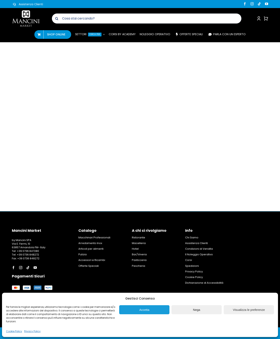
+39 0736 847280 (28, 251)
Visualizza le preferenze (249, 309)
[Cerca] (57, 18)
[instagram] (252, 3)
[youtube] (266, 3)
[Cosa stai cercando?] (147, 18)
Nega (196, 309)
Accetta (144, 309)
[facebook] (244, 3)
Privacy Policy (32, 331)
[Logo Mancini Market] (26, 11)
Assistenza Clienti (31, 4)
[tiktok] (259, 3)
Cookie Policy (14, 331)
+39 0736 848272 (27, 255)
